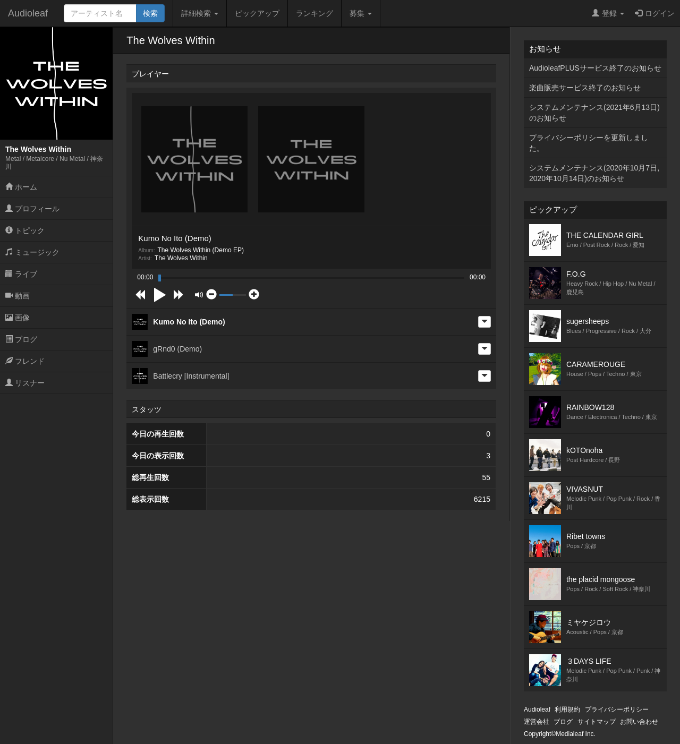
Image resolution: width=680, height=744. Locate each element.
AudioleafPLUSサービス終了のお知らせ (595, 68)
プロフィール (32, 208)
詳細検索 (199, 13)
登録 (608, 13)
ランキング (314, 13)
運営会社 (536, 721)
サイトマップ (596, 721)
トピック (25, 230)
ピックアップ (257, 13)
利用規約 (567, 709)
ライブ (21, 274)
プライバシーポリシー (617, 709)
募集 (361, 13)
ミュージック (32, 252)
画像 (17, 317)
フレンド (25, 361)
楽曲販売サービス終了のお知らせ (585, 87)
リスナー (25, 383)
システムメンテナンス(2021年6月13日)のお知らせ (594, 112)
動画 (17, 296)
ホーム (21, 187)
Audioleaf (28, 13)
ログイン (655, 13)
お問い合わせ (639, 721)
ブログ (21, 339)
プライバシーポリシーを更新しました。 (588, 142)
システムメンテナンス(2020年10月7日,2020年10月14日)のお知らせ (594, 173)
